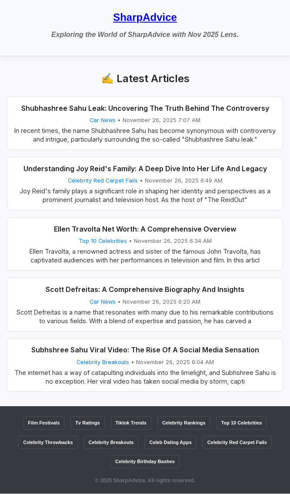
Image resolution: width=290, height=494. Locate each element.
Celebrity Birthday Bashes (145, 461)
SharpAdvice (145, 17)
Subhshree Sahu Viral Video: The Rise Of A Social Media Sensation (145, 349)
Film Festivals (44, 422)
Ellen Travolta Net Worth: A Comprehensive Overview (145, 229)
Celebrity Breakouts (103, 362)
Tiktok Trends (131, 422)
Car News (103, 120)
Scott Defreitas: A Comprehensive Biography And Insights (145, 289)
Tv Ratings (87, 422)
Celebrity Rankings (184, 422)
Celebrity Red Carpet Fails (103, 180)
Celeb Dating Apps (170, 442)
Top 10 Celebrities (103, 241)
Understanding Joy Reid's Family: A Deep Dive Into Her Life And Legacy (145, 168)
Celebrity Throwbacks (48, 442)
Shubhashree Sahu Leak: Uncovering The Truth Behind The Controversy (145, 108)
